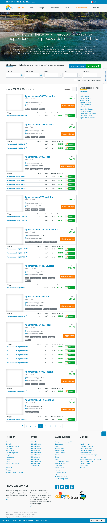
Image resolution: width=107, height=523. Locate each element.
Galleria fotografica (61, 479)
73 (55, 426)
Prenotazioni (10, 448)
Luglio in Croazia (85, 102)
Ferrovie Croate (85, 442)
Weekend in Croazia (86, 109)
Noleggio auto (10, 457)
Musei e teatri (59, 450)
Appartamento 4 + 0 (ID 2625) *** (17, 217)
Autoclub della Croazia (87, 450)
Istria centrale (34, 466)
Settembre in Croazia (87, 107)
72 (50, 426)
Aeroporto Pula (85, 463)
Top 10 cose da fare (61, 476)
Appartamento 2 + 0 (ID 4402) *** (17, 188)
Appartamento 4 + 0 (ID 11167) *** (17, 249)
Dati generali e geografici (63, 442)
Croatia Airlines (85, 444)
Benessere (58, 466)
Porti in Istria (84, 466)
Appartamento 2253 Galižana (39, 124)
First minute (84, 92)
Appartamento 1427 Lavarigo (39, 266)
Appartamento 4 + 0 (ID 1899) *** (17, 419)
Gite (7, 466)
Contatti (96, 8)
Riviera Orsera (35, 450)
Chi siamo (9, 442)
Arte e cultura (59, 448)
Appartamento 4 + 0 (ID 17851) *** (17, 257)
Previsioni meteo (60, 472)
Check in (9, 71)
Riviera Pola (34, 442)
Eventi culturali (60, 453)
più (7, 499)
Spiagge (57, 457)
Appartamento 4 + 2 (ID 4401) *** (17, 184)
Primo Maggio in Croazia (88, 113)
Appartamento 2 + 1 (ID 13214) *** (17, 359)
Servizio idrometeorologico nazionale (89, 456)
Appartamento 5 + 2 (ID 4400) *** (17, 180)
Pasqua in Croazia (86, 111)
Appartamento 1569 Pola (37, 296)
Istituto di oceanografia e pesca (90, 459)
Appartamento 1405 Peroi (38, 325)
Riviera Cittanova (36, 455)
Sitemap (8, 470)
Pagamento (10, 450)
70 (40, 426)
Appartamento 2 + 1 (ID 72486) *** (17, 144)
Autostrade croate (86, 448)
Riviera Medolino (36, 444)
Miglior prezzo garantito (88, 118)
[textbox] (51, 75)
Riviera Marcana (35, 461)
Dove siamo (59, 444)
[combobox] (53, 75)
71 (45, 426)
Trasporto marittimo (86, 446)
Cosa (65, 71)
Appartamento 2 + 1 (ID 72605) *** (17, 148)
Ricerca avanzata (77, 66)
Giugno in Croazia (85, 100)
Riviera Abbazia (35, 463)
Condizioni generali (12, 453)
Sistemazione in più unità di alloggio (89, 80)
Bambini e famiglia (61, 463)
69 (35, 426)
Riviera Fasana (35, 446)
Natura (57, 455)
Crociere (8, 461)
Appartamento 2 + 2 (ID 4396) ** (16, 176)
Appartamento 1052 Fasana (39, 372)
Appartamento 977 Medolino (39, 197)
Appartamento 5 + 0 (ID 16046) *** (17, 316)
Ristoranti (9, 468)
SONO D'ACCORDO (97, 520)
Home (32, 8)
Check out (29, 71)
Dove (46, 71)
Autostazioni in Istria (86, 461)
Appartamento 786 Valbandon (40, 96)
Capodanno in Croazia (87, 115)
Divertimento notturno (62, 461)
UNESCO (82, 468)
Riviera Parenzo (35, 453)
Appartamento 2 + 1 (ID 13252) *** (17, 363)
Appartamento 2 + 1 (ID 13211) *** (17, 355)
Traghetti (9, 459)
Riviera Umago (35, 457)
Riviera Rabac (34, 459)
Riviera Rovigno (35, 448)
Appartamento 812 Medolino (39, 400)
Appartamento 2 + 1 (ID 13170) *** (17, 347)
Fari (56, 474)
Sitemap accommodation (14, 472)
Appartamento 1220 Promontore (41, 229)
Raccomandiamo (82, 8)
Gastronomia (59, 468)
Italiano (95, 2)
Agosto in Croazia (85, 105)
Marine (57, 470)
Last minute (84, 94)
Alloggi (42, 8)
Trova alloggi (93, 66)
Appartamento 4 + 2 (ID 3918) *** (17, 391)
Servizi (68, 8)
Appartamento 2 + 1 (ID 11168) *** (17, 253)
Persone (86, 71)
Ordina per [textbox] (67, 89)
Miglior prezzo (84, 96)
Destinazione (55, 8)
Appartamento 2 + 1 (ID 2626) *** (17, 221)
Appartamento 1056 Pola (37, 157)
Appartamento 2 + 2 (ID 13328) (16, 288)
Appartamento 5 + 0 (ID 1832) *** (17, 116)
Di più (71, 116)
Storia (57, 446)
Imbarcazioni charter (12, 463)
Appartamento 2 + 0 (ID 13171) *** (17, 351)
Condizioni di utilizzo (12, 446)
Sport (57, 459)
